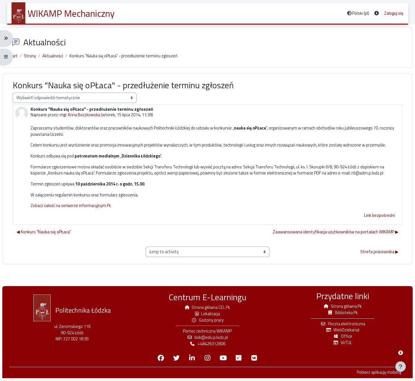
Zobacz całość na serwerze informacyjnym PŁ (77, 224)
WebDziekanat (339, 332)
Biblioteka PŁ (339, 314)
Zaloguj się (393, 13)
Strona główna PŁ (339, 308)
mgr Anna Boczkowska (86, 118)
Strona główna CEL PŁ (207, 309)
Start (18, 59)
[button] (376, 13)
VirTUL (340, 345)
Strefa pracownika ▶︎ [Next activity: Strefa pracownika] (374, 270)
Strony (36, 59)
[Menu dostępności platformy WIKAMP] (400, 353)
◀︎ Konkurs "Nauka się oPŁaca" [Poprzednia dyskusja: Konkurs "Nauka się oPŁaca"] (48, 250)
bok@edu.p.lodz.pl (207, 340)
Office (339, 338)
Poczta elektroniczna (339, 325)
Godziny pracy (207, 322)
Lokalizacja (207, 315)
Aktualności (59, 59)
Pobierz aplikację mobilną (373, 375)
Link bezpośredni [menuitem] (374, 233)
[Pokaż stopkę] (400, 366)
